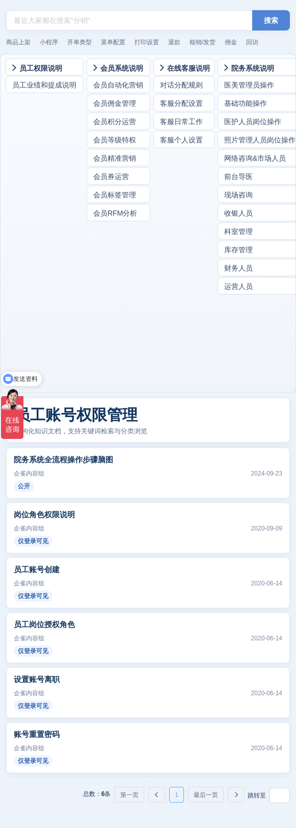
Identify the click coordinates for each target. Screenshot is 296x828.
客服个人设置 (181, 140)
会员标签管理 (114, 195)
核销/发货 (203, 42)
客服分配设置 (181, 103)
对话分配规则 (181, 85)
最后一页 (206, 795)
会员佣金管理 (114, 103)
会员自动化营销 (118, 85)
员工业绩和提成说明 (44, 85)
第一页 (129, 795)
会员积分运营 (114, 121)
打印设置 (146, 42)
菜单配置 (113, 42)
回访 (252, 42)
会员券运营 (111, 176)
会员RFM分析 (115, 213)
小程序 (49, 42)
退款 (174, 42)
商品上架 (18, 42)
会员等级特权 (114, 140)
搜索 (271, 20)
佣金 (231, 42)
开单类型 (79, 42)
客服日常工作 (181, 121)
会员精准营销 (114, 158)
